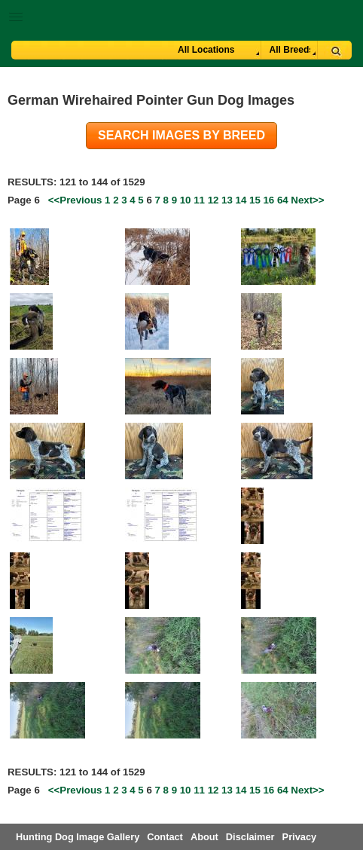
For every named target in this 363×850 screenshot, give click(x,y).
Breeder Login (346, 18)
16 (268, 200)
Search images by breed (181, 135)
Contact (165, 836)
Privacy (299, 836)
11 (199, 200)
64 (282, 200)
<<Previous (75, 200)
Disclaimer (250, 836)
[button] (181, 14)
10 (185, 200)
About (204, 836)
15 (255, 200)
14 (241, 200)
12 (213, 200)
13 (227, 200)
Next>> (307, 200)
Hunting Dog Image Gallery (77, 836)
